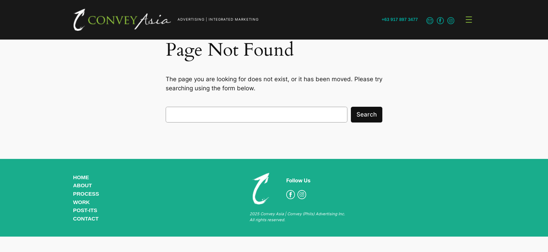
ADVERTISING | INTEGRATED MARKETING (218, 19)
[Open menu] (469, 19)
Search (366, 114)
